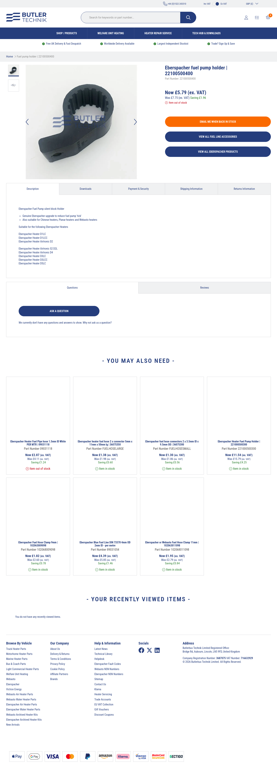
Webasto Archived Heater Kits (22, 714)
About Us (55, 648)
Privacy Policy (57, 663)
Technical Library (103, 653)
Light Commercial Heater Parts (22, 669)
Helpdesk (99, 658)
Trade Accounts (102, 699)
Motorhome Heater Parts (19, 653)
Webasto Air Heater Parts (19, 694)
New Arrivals (13, 724)
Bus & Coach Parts (16, 663)
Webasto (10, 679)
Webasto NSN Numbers (106, 669)
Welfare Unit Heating (111, 33)
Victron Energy (14, 689)
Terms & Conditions (60, 658)
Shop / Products (66, 33)
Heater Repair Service (158, 33)
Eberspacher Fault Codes (107, 663)
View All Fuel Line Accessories (218, 136)
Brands (54, 679)
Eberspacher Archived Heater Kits (24, 719)
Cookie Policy (57, 669)
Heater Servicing (103, 694)
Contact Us (100, 684)
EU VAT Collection (103, 704)
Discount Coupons (104, 714)
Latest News (101, 648)
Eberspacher (12, 684)
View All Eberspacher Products (218, 151)
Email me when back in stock (218, 121)
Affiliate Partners (59, 674)
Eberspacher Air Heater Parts (21, 704)
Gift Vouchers (101, 709)
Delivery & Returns (59, 653)
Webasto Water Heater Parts (21, 699)
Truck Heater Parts (16, 648)
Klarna (97, 689)
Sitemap (98, 679)
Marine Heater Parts (17, 658)
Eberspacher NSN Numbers (108, 674)
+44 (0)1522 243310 (174, 4)
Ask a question (59, 311)
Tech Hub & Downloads (206, 33)
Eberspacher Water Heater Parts (23, 709)
